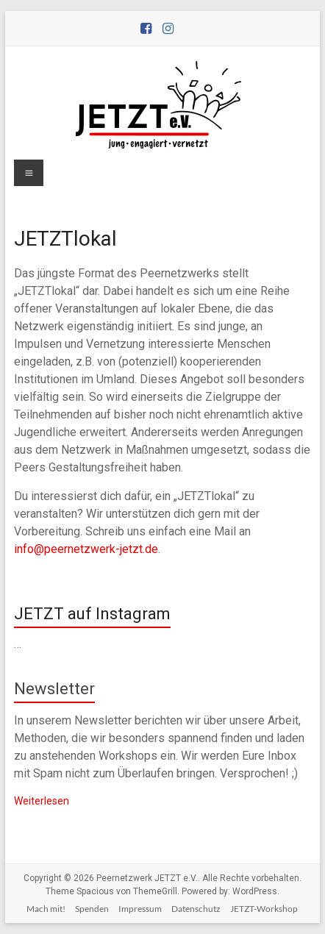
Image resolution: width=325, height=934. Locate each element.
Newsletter (54, 689)
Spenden (92, 908)
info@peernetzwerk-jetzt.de (86, 549)
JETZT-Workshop (264, 908)
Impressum (140, 908)
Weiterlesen (41, 801)
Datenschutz (196, 908)
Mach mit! (45, 908)
